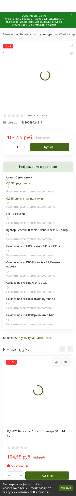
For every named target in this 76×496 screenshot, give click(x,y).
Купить (49, 147)
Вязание (25, 34)
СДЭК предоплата (18, 183)
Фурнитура (45, 34)
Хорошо (66, 488)
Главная (8, 34)
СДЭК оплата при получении (25, 198)
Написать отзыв (36, 115)
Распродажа (43, 338)
